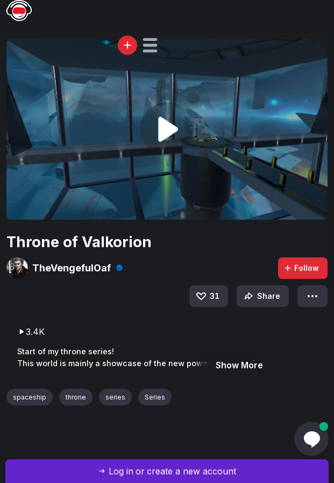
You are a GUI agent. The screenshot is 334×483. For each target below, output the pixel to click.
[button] (150, 45)
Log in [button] (121, 471)
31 (207, 296)
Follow (301, 267)
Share (261, 296)
